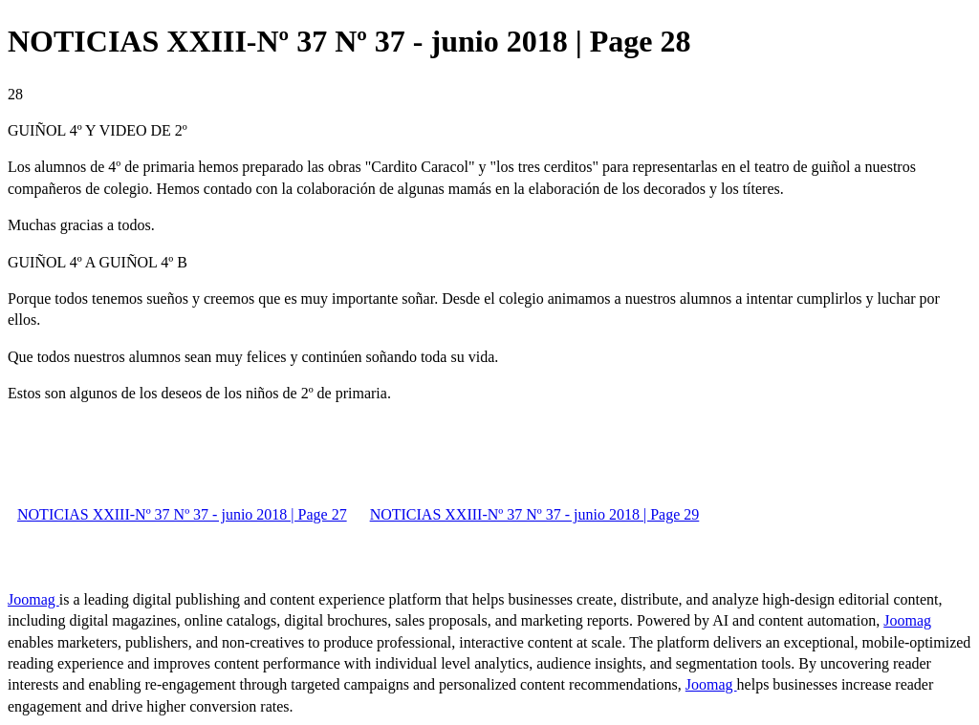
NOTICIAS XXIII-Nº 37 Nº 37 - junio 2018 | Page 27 (182, 514)
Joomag (33, 599)
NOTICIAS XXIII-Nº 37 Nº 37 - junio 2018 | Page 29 (535, 514)
